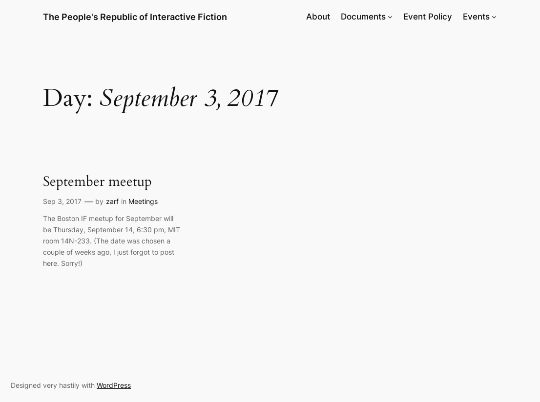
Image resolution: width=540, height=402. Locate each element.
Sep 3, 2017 (62, 201)
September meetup (97, 182)
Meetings (143, 201)
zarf (112, 201)
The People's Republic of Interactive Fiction (135, 16)
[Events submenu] (494, 16)
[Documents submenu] (390, 16)
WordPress (114, 385)
